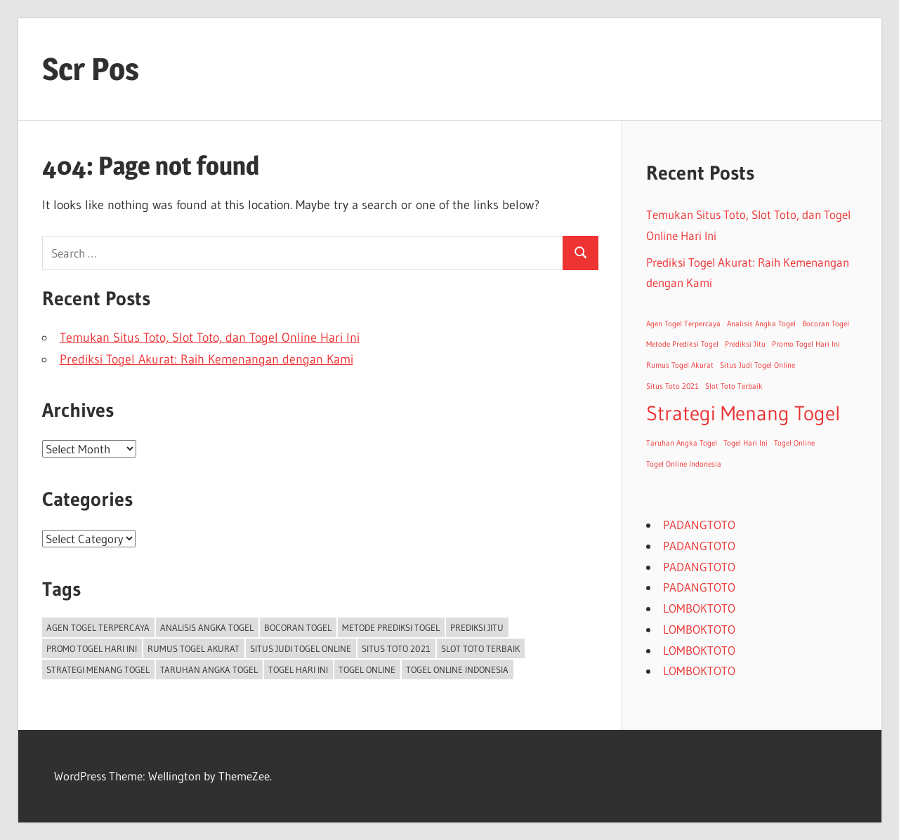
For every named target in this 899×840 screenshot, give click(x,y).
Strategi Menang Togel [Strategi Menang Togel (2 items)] (98, 669)
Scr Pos (90, 69)
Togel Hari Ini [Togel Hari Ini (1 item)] (298, 669)
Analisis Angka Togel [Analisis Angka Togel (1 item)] (207, 627)
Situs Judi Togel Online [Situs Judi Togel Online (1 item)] (300, 648)
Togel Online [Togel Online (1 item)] (367, 669)
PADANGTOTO (699, 524)
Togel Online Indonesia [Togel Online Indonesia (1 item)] (457, 669)
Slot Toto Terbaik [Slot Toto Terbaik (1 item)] (480, 648)
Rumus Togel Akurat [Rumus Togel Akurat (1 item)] (193, 648)
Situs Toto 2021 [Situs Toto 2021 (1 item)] (396, 648)
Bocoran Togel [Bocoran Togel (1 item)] (298, 627)
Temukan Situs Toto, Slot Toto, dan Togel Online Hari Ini (210, 337)
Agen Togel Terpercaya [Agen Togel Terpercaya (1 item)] (98, 627)
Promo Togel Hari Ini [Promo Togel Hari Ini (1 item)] (91, 648)
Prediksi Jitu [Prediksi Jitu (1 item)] (477, 627)
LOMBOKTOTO (699, 608)
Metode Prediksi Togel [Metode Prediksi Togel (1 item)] (391, 627)
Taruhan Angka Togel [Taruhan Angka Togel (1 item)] (209, 669)
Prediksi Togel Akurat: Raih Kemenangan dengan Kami (206, 359)
